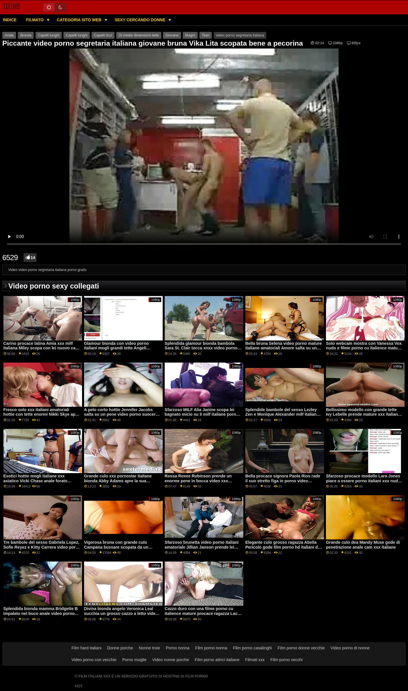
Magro (190, 35)
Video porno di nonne (350, 648)
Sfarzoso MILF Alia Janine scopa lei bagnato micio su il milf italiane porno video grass (202, 414)
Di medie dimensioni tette (138, 35)
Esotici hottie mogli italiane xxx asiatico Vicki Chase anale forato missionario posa (35, 481)
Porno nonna (177, 648)
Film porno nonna (211, 648)
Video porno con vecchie (93, 659)
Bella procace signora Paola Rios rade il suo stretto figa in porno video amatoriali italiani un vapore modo (282, 481)
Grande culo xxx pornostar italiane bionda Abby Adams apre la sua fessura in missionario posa (118, 481)
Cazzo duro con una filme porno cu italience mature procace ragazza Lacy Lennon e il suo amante (202, 613)
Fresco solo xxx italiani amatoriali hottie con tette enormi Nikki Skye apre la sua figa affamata (41, 414)
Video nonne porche (170, 659)
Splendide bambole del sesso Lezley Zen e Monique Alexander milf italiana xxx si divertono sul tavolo (282, 414)
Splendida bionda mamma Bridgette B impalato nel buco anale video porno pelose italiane (40, 613)
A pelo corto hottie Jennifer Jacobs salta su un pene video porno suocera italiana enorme (121, 414)
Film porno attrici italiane (217, 659)
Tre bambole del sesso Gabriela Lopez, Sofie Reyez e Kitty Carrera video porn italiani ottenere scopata (41, 547)
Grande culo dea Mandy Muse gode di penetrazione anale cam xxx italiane (363, 544)
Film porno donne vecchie (301, 648)
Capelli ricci (103, 35)
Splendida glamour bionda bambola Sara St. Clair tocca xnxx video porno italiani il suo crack (201, 348)
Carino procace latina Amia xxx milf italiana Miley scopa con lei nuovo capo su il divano (42, 348)
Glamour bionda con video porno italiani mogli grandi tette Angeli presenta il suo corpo (116, 348)
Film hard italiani (86, 648)
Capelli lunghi (48, 35)
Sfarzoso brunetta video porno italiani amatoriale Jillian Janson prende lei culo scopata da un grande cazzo (202, 547)
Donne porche (120, 648)
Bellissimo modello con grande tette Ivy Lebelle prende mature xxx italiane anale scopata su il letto (363, 414)
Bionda (25, 35)
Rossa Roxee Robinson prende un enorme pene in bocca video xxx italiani (198, 481)
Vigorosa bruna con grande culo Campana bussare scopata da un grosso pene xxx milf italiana (116, 547)
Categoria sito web (79, 20)
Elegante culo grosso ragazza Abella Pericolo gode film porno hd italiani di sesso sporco (282, 547)
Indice (9, 20)
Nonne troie (149, 648)
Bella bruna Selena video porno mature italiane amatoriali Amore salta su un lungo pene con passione (283, 348)
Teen (205, 35)
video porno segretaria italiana (240, 35)
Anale (9, 35)
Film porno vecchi (286, 659)
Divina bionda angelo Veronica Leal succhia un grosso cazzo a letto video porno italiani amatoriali (121, 613)
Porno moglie (134, 659)
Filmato (35, 20)
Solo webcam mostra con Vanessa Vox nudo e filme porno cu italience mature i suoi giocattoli (364, 348)
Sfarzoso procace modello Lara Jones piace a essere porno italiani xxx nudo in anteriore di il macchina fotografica (363, 481)
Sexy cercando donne (140, 20)
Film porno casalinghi (252, 648)
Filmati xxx (255, 659)
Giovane (172, 35)
